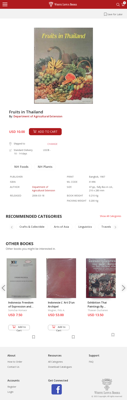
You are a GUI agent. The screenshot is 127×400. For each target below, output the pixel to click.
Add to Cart (19, 327)
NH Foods (21, 167)
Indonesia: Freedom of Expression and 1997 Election (20, 306)
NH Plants (45, 167)
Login (10, 391)
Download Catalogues (60, 366)
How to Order (14, 361)
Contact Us (13, 366)
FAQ (91, 361)
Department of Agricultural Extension (38, 116)
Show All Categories (110, 216)
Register (11, 386)
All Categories (55, 361)
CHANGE (52, 143)
